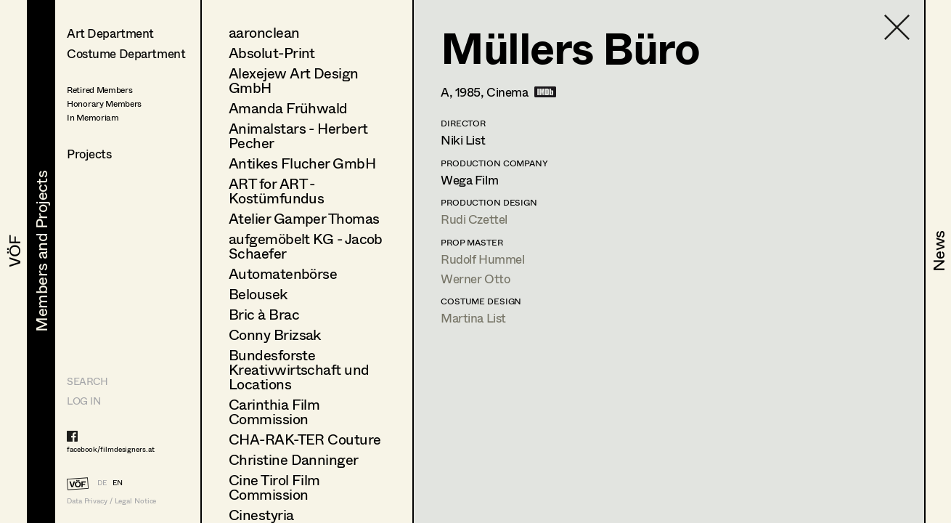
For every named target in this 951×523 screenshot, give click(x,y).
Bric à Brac (264, 314)
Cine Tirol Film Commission (274, 487)
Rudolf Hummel (482, 259)
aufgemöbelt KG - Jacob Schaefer (306, 245)
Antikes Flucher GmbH (302, 163)
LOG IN (83, 400)
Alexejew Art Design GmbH (294, 80)
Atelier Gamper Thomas (304, 218)
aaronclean (264, 32)
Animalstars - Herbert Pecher (298, 135)
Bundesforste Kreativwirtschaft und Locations (299, 369)
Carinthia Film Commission (274, 411)
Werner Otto (475, 278)
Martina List (473, 318)
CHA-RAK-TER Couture (305, 439)
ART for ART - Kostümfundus (276, 190)
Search (87, 381)
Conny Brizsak (275, 334)
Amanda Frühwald (288, 108)
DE (102, 482)
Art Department (110, 33)
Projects (89, 153)
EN (118, 482)
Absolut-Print (272, 52)
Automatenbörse (283, 273)
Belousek (258, 294)
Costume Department (126, 53)
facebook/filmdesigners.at (111, 449)
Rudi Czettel (474, 219)
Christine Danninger (294, 459)
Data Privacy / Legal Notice (111, 501)
